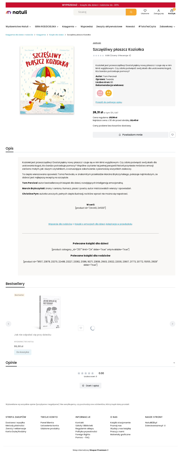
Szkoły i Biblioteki (84, 425)
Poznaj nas (116, 425)
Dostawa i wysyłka (15, 422)
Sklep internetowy (89, 450)
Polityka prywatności (86, 431)
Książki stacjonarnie (120, 422)
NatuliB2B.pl (151, 422)
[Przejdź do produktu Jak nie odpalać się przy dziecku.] (49, 312)
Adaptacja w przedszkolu (119, 224)
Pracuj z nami (117, 431)
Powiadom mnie (131, 134)
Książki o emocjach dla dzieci (90, 224)
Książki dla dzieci (56, 35)
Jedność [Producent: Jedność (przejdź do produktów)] (97, 43)
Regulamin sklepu (85, 428)
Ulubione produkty (50, 428)
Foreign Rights (83, 434)
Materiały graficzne (120, 434)
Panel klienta (47, 422)
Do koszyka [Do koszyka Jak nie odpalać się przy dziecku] (23, 352)
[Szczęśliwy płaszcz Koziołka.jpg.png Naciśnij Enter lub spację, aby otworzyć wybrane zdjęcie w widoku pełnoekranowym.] (47, 80)
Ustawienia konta (50, 425)
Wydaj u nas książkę (120, 428)
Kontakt (80, 422)
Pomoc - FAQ (82, 437)
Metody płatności (15, 425)
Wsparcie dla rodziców (60, 224)
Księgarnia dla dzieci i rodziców (19, 35)
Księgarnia (41, 35)
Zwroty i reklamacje (16, 428)
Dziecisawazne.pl (154, 425)
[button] (131, 12)
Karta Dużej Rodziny (16, 431)
